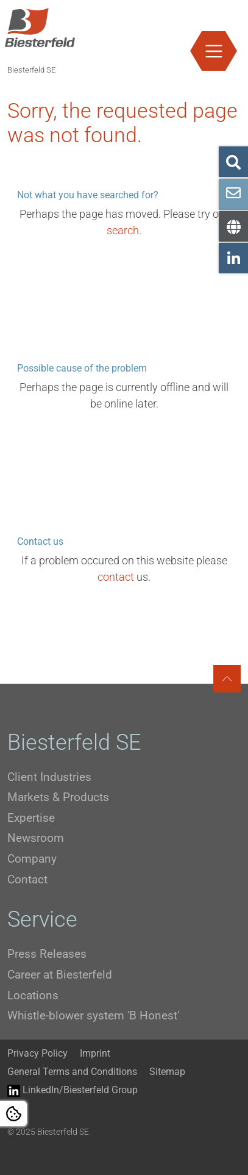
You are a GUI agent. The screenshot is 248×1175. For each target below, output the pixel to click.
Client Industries (49, 777)
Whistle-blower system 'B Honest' (93, 1015)
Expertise (31, 818)
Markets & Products (58, 797)
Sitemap (167, 1071)
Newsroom (35, 838)
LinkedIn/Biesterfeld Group (72, 1090)
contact (115, 576)
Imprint (95, 1053)
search (123, 230)
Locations (32, 995)
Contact (27, 879)
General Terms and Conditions (72, 1071)
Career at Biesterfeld (59, 975)
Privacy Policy (37, 1053)
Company (32, 859)
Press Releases (47, 954)
